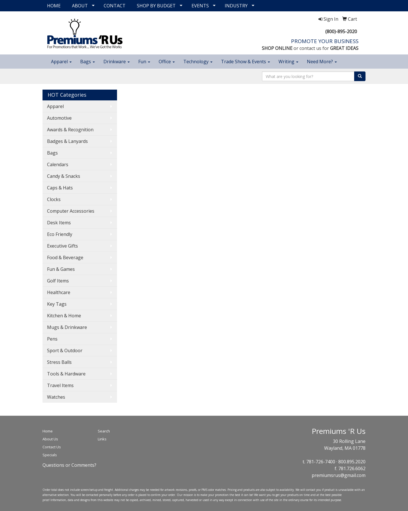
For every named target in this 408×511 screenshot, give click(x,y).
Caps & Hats (60, 188)
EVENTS (200, 6)
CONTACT (115, 6)
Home (47, 431)
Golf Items (58, 281)
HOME (54, 6)
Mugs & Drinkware (67, 327)
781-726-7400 (320, 462)
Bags (87, 61)
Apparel (61, 61)
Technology (197, 61)
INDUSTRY (236, 6)
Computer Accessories (70, 211)
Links (102, 439)
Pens (52, 339)
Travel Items (60, 385)
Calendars (57, 164)
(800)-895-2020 (341, 31)
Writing (288, 61)
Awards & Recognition (70, 129)
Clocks (54, 199)
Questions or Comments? (69, 465)
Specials (49, 454)
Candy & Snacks (63, 176)
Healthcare (58, 292)
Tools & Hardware (66, 374)
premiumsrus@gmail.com (339, 475)
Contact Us (51, 446)
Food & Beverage (65, 257)
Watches (56, 397)
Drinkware (116, 61)
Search (104, 431)
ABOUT (80, 6)
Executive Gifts (62, 246)
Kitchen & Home (64, 315)
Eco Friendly (59, 234)
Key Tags (57, 304)
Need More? (322, 61)
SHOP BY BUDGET (156, 6)
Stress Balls (59, 362)
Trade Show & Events (245, 61)
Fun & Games (61, 269)
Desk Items (59, 222)
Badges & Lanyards (67, 141)
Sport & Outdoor (64, 350)
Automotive (59, 118)
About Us (50, 439)
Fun (144, 61)
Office (167, 61)
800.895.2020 (352, 462)
